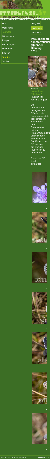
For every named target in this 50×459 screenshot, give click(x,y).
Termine (6, 57)
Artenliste (36, 32)
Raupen (6, 40)
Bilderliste (37, 28)
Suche (5, 61)
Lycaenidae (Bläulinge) (37, 92)
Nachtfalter (7, 48)
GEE (47, 457)
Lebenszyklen (9, 44)
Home (5, 23)
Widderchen (8, 36)
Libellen (6, 53)
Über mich (7, 27)
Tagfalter (6, 32)
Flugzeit (36, 23)
